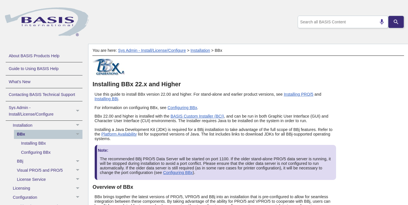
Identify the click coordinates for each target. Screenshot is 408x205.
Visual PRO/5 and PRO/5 (49, 170)
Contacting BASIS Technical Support (42, 94)
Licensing (47, 188)
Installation (47, 125)
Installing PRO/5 (298, 94)
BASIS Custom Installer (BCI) (197, 116)
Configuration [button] (47, 197)
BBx (49, 134)
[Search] (396, 22)
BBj (49, 161)
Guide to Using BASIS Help (34, 68)
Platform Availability (119, 134)
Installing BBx (33, 143)
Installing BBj (106, 99)
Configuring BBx (36, 152)
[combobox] (341, 22)
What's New (19, 81)
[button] (78, 111)
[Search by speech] (379, 22)
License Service (49, 179)
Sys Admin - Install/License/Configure (45, 111)
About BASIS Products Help (34, 56)
